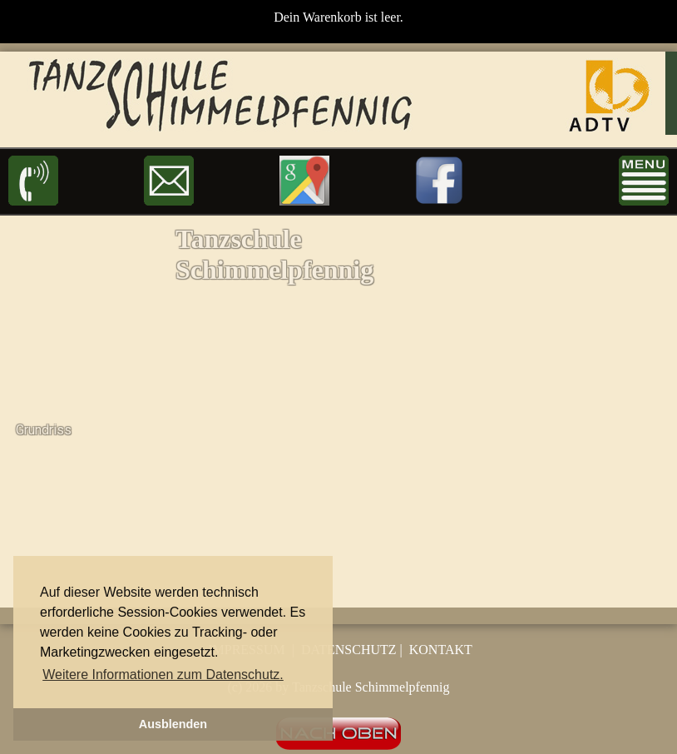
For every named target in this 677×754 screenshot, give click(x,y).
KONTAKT (440, 649)
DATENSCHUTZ (349, 649)
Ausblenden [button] (173, 724)
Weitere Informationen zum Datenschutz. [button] (163, 674)
